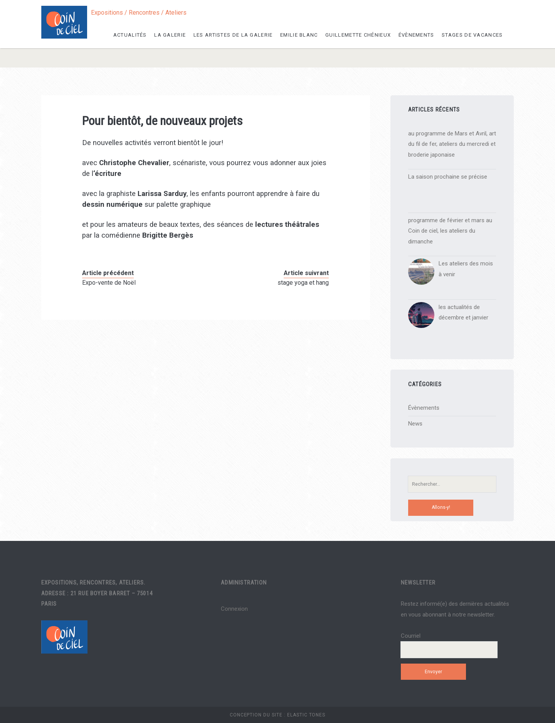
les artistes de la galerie (233, 35)
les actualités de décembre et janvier (463, 312)
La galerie (170, 35)
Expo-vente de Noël (109, 282)
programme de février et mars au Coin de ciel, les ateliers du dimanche (450, 231)
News (415, 423)
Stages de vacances (472, 35)
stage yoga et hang (303, 282)
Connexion (234, 608)
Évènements (416, 35)
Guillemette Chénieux (358, 35)
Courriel (410, 635)
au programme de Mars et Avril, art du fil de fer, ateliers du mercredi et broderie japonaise (452, 144)
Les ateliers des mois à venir (466, 269)
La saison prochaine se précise (447, 176)
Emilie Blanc (299, 35)
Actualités (130, 35)
